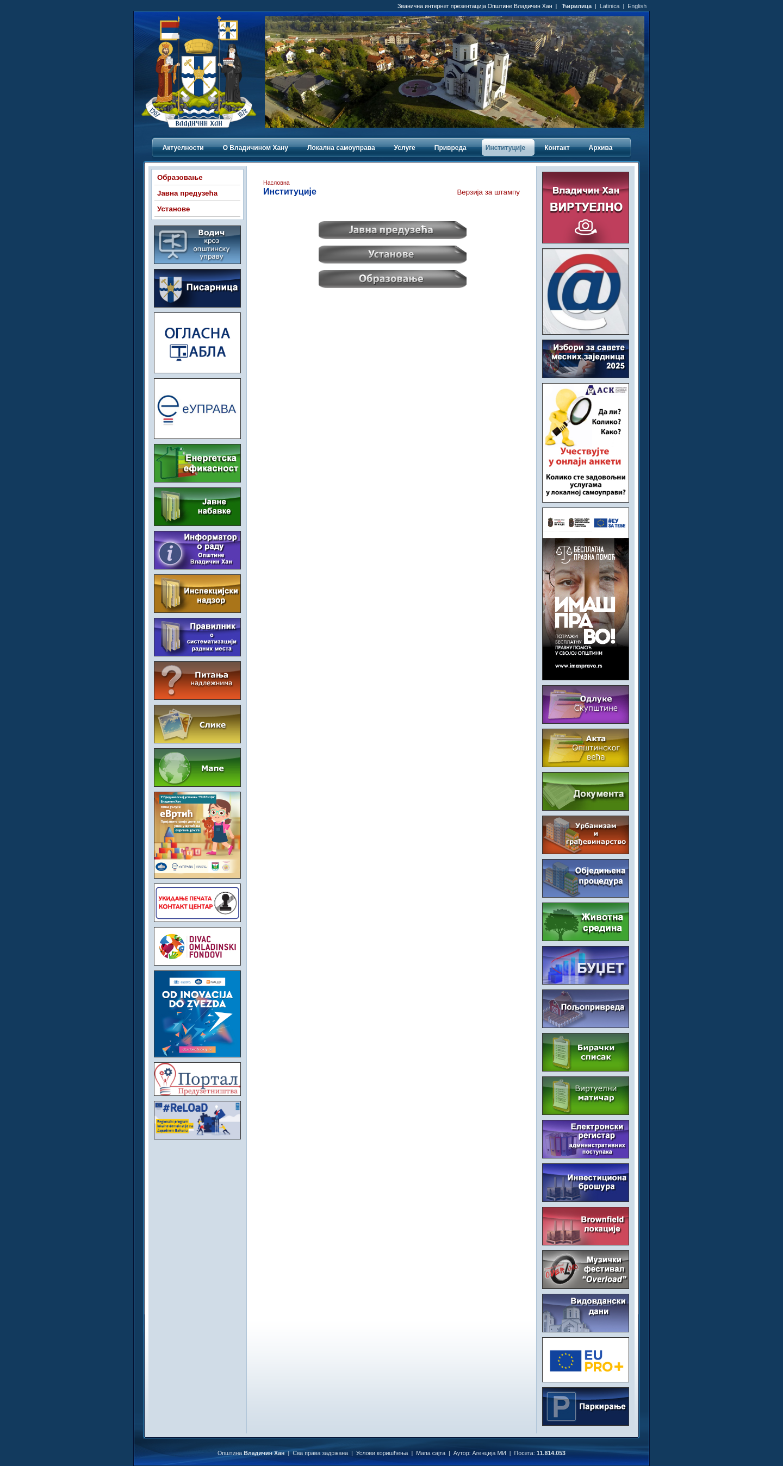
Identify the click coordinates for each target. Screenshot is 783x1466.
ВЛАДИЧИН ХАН (197, 1188)
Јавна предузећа (187, 193)
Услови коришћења (382, 1453)
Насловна (276, 182)
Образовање (180, 177)
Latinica (610, 6)
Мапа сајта (430, 1453)
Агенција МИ (489, 1453)
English (637, 6)
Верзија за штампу (488, 192)
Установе (173, 209)
